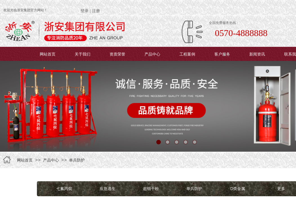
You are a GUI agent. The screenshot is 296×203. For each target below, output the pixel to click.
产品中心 (152, 54)
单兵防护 (77, 160)
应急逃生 (107, 188)
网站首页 (47, 54)
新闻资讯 (257, 54)
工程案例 (187, 54)
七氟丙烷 (64, 188)
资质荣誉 (117, 54)
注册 (96, 11)
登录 (84, 11)
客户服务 (222, 54)
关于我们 (82, 54)
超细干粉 (151, 188)
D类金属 (237, 188)
